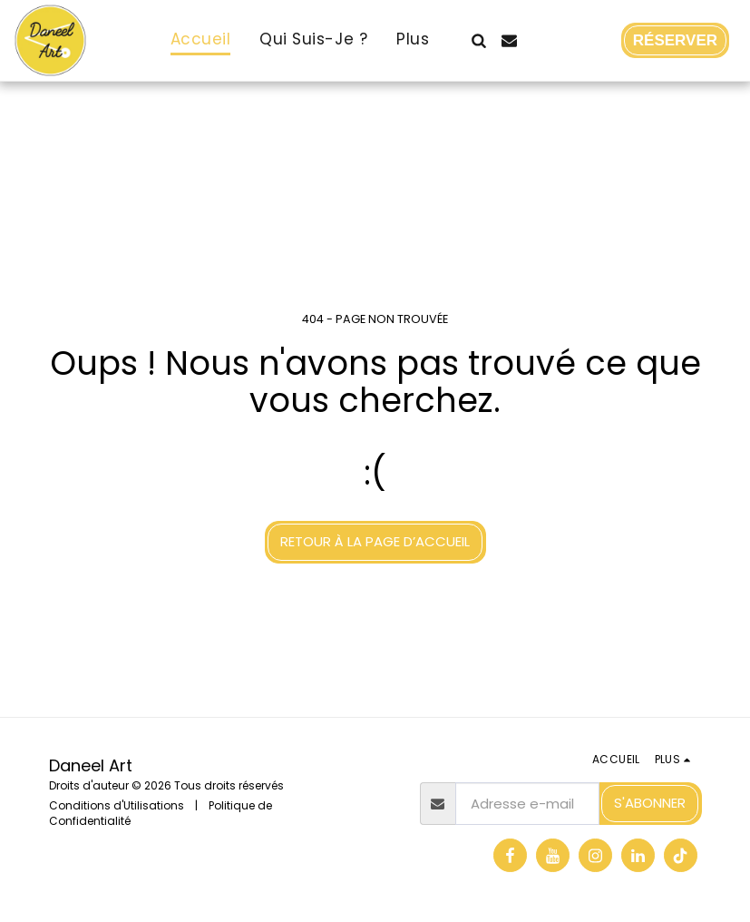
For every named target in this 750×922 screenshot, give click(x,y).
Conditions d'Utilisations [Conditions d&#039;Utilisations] (116, 805)
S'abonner (650, 802)
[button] (479, 40)
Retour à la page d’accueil (375, 541)
